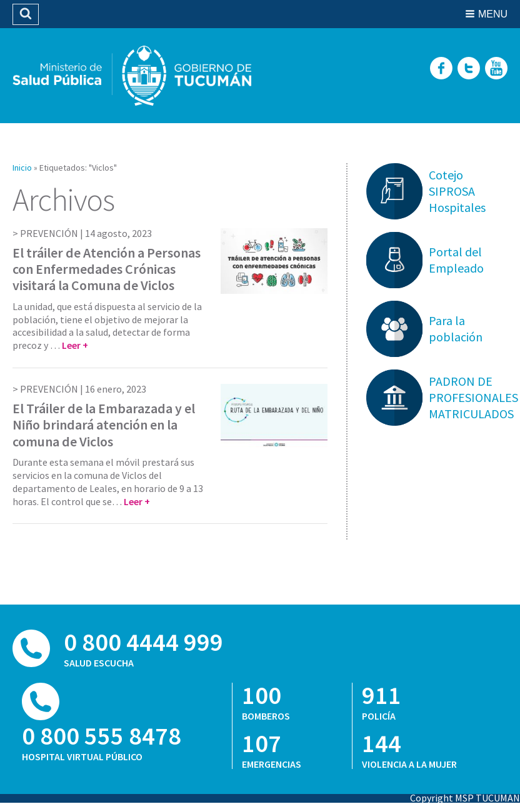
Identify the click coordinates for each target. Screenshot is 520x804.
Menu (493, 14)
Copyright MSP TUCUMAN (465, 798)
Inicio (22, 167)
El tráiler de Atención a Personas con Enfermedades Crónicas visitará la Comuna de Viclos (106, 269)
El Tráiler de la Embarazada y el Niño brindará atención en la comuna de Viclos (103, 424)
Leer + (75, 345)
